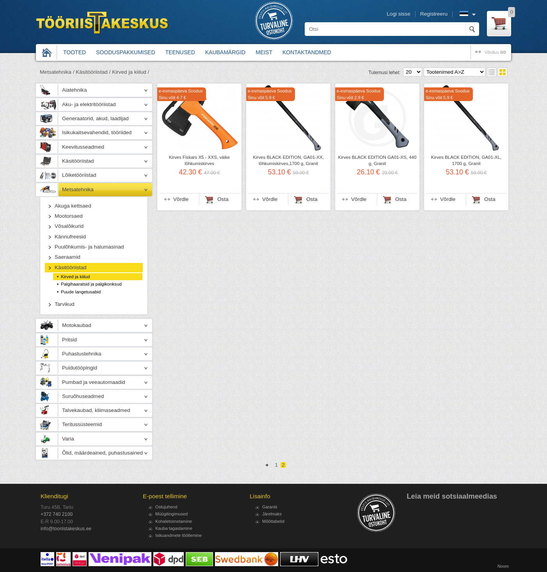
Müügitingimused (171, 514)
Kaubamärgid (225, 52)
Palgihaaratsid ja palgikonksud (91, 284)
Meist (264, 52)
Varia (68, 439)
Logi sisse (398, 14)
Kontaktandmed (306, 52)
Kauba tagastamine (173, 528)
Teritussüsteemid (82, 424)
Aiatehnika (74, 90)
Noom (503, 566)
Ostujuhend (166, 506)
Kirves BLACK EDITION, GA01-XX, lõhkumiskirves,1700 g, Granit (288, 160)
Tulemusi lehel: (384, 72)
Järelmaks (272, 514)
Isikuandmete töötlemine (178, 535)
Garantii (269, 506)
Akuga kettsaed (73, 206)
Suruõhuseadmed (83, 396)
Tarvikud (65, 304)
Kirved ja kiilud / (130, 72)
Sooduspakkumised (125, 52)
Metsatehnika (78, 189)
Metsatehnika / (57, 72)
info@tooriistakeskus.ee (66, 528)
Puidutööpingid (79, 368)
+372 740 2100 (57, 514)
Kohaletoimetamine (173, 521)
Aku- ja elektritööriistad (89, 104)
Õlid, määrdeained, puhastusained (102, 453)
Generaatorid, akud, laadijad (95, 118)
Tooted (74, 52)
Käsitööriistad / (93, 72)
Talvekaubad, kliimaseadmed (96, 410)
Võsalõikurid (69, 226)
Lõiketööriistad (79, 175)
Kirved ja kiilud (75, 276)
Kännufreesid (70, 237)
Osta (223, 199)
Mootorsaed (69, 216)
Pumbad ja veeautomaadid (93, 382)
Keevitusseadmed (83, 147)
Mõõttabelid (273, 521)
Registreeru (434, 14)
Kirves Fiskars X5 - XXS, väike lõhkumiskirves (199, 160)
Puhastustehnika (81, 354)
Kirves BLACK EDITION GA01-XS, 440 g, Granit (377, 160)
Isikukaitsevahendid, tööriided (96, 132)
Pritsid (69, 340)
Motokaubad (76, 325)
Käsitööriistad (78, 161)
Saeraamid (67, 257)
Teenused (180, 52)
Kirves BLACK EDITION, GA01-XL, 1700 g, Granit (466, 160)
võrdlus (495, 52)
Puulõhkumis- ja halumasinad (89, 247)
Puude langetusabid (81, 292)
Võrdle (180, 199)
